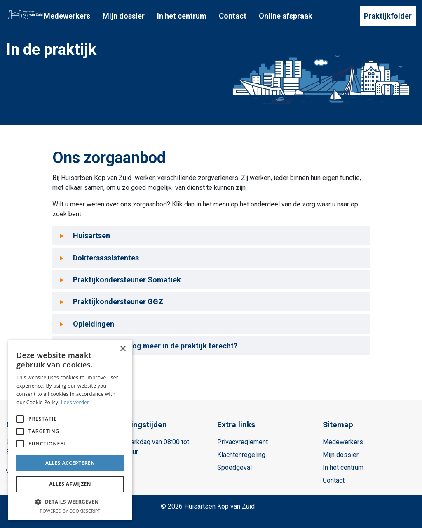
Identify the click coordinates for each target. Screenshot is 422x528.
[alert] (70, 430)
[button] (70, 501)
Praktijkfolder (388, 16)
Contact (232, 16)
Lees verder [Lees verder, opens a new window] (75, 402)
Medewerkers (67, 16)
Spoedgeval (234, 467)
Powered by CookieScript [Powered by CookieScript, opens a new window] (70, 511)
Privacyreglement (242, 442)
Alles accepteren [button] (70, 462)
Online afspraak (285, 16)
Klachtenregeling (241, 455)
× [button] (123, 349)
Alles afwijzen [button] (70, 484)
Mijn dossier (124, 16)
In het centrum (181, 16)
